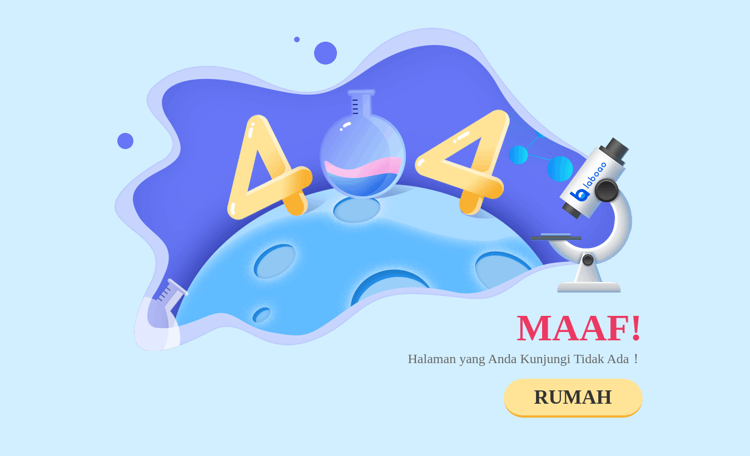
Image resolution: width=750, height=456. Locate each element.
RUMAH (573, 397)
